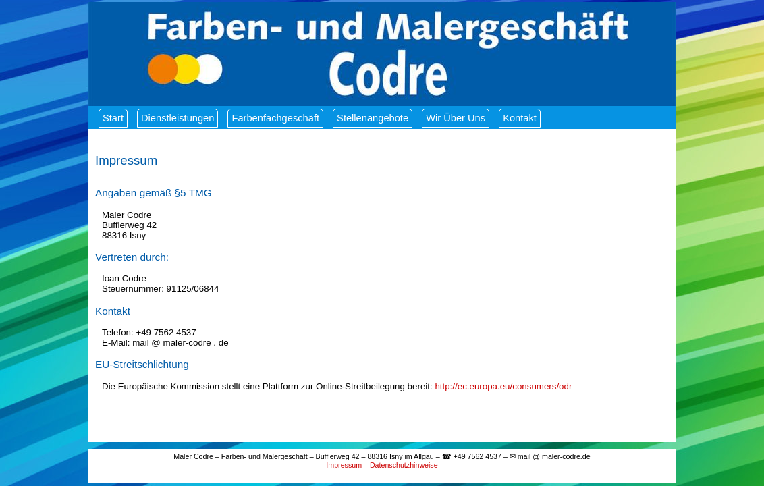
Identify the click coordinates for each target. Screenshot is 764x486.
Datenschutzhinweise (404, 465)
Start (113, 118)
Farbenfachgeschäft (275, 118)
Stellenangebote (372, 118)
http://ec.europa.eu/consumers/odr (503, 386)
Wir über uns (455, 118)
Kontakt (520, 118)
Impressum (344, 465)
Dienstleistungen (177, 118)
